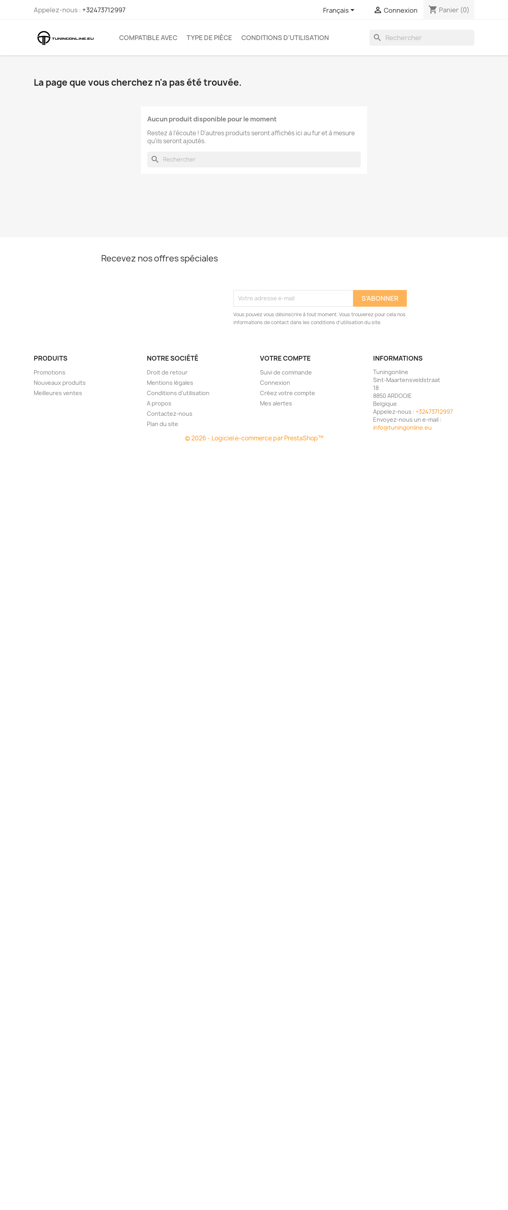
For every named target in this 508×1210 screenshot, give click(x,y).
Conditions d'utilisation (285, 37)
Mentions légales (170, 382)
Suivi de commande (286, 372)
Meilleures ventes (58, 393)
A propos (159, 403)
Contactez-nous (169, 413)
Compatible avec (148, 37)
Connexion (275, 382)
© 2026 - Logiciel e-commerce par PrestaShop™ (254, 438)
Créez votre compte (287, 393)
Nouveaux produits (60, 382)
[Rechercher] (421, 38)
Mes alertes (276, 403)
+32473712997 (103, 10)
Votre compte (285, 358)
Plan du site (162, 424)
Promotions (49, 372)
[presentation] (293, 270)
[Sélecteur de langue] (340, 10)
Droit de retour (167, 372)
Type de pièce (209, 37)
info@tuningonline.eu (402, 427)
